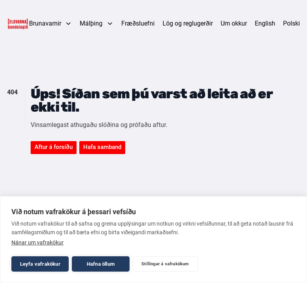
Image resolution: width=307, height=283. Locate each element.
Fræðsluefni (138, 23)
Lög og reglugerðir (188, 23)
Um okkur (234, 23)
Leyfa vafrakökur (40, 264)
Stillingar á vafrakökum (165, 263)
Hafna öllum (101, 264)
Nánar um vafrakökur (37, 242)
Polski (291, 23)
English (265, 23)
